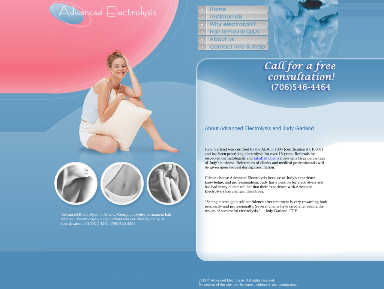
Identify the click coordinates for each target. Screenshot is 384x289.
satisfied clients (266, 158)
